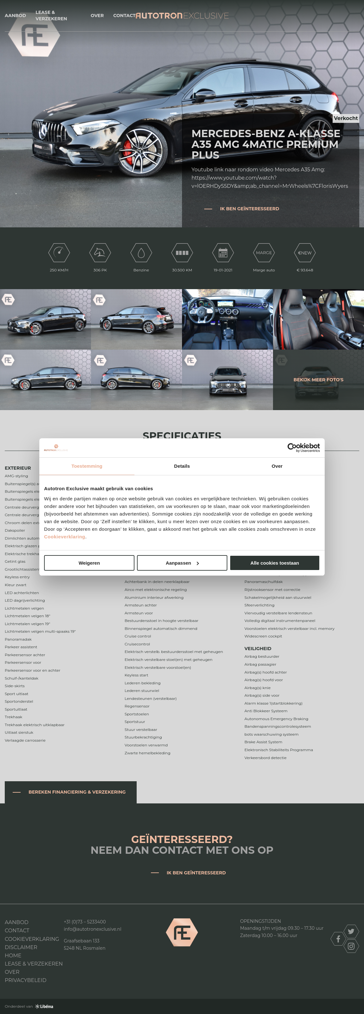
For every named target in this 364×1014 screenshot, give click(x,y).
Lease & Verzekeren (51, 16)
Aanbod (15, 15)
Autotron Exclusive (182, 16)
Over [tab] (277, 466)
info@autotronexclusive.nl (92, 929)
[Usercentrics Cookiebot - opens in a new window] (292, 448)
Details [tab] (182, 466)
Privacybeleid (25, 980)
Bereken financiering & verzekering (77, 792)
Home (13, 956)
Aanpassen (182, 563)
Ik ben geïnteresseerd (249, 209)
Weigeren (89, 563)
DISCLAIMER (21, 947)
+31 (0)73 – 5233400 (85, 922)
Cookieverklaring (64, 536)
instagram (351, 946)
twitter (351, 931)
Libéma (44, 1006)
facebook (338, 939)
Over (97, 15)
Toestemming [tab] (86, 466)
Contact (124, 15)
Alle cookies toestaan (274, 563)
